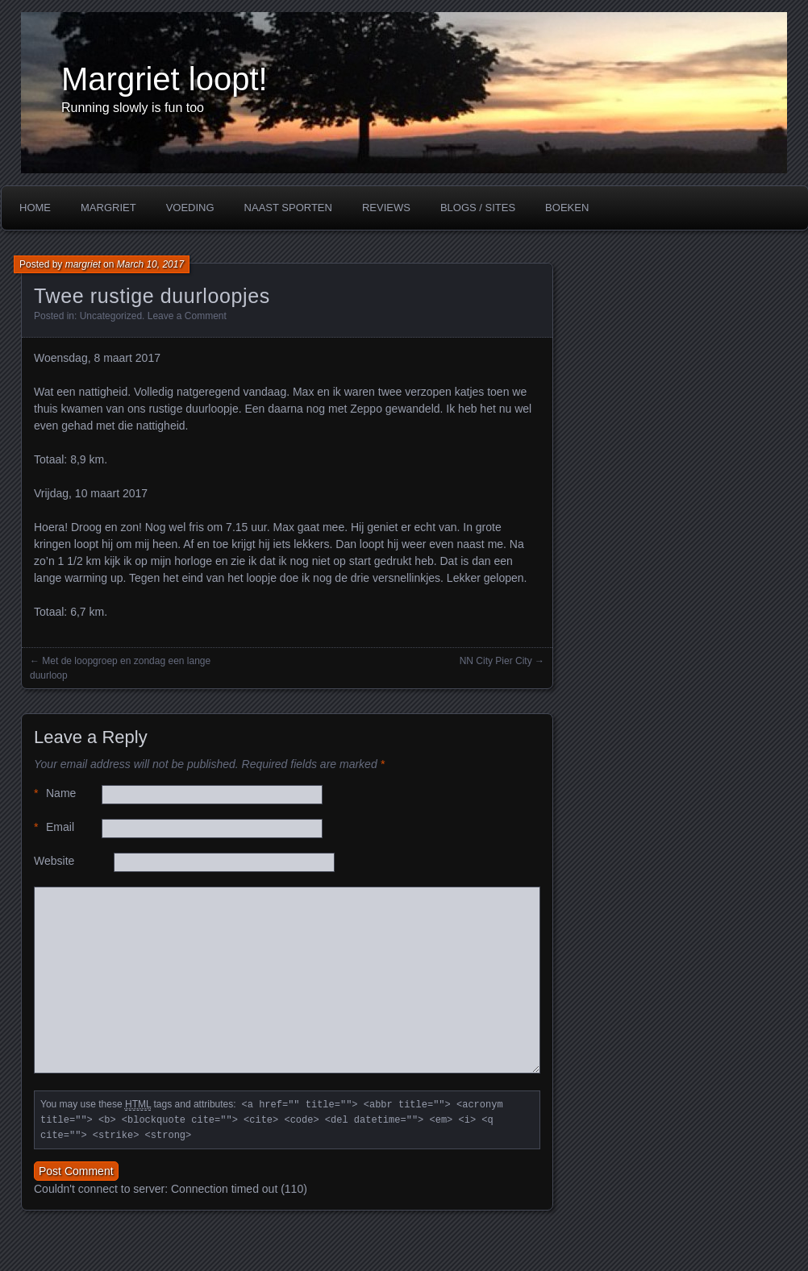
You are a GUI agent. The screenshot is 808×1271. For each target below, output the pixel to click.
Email (54, 827)
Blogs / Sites (477, 207)
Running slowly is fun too (132, 107)
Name (55, 793)
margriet (83, 264)
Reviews (386, 207)
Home (35, 207)
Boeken (567, 207)
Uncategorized (111, 316)
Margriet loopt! (164, 79)
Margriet (108, 207)
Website (54, 860)
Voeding (190, 207)
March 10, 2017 (150, 264)
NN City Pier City (496, 661)
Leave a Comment (187, 316)
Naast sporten (288, 207)
